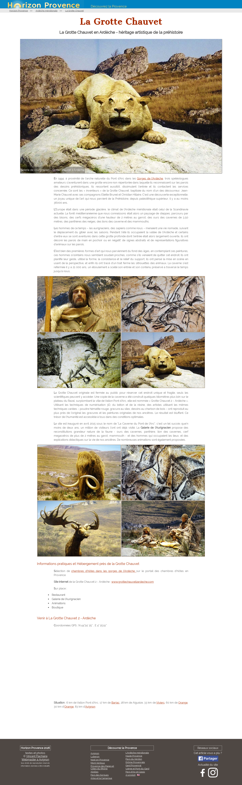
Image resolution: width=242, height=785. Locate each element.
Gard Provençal (133, 765)
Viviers (160, 702)
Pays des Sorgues (100, 775)
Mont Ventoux (98, 763)
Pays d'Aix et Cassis (135, 772)
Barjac (115, 702)
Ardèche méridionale (46, 10)
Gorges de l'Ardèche (150, 178)
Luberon (95, 756)
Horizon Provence (18, 10)
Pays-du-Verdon (134, 759)
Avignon (90, 706)
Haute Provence (134, 756)
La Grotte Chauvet (74, 10)
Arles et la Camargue (101, 778)
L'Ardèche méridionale (137, 752)
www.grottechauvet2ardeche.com (132, 581)
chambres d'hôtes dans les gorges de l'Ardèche (103, 571)
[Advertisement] (121, 724)
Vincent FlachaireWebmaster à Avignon (35, 758)
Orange (183, 702)
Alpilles (94, 772)
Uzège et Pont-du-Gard (137, 768)
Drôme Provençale (135, 762)
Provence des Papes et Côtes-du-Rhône (102, 767)
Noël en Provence (100, 759)
